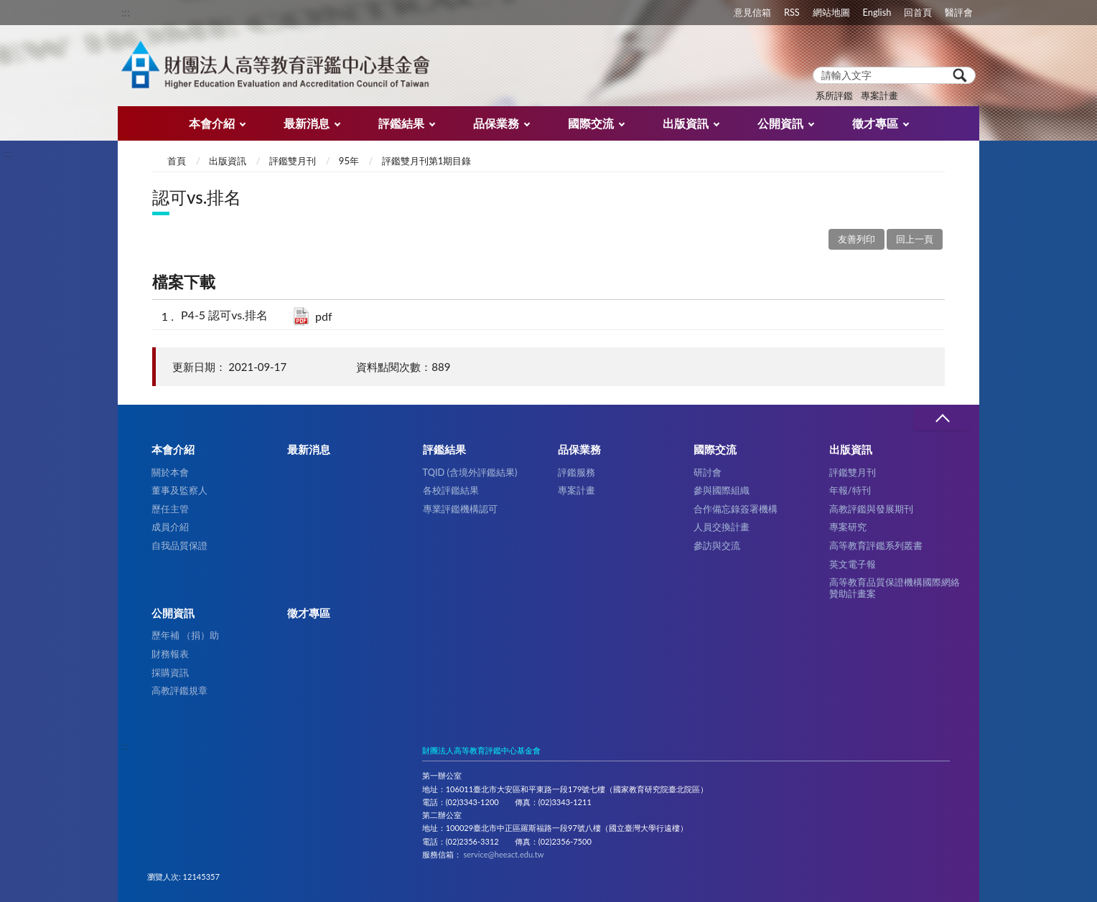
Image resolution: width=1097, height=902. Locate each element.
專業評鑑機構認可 (460, 509)
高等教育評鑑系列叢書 (876, 545)
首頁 (176, 160)
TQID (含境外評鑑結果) (470, 472)
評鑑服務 (576, 472)
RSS (792, 12)
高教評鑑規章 (179, 690)
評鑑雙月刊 (292, 160)
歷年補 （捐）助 (185, 635)
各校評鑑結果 (451, 490)
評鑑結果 (401, 123)
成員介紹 (170, 526)
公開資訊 (780, 123)
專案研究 (848, 526)
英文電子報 (852, 564)
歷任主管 (170, 509)
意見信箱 (752, 12)
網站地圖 (831, 12)
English (877, 12)
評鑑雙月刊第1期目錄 (427, 160)
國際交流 (591, 123)
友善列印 (856, 239)
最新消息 (307, 123)
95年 (349, 160)
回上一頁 (914, 239)
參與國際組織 (722, 490)
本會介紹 (212, 123)
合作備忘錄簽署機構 (736, 509)
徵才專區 (875, 123)
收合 (942, 419)
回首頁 (918, 12)
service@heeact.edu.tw (503, 854)
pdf (323, 316)
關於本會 (170, 472)
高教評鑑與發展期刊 (871, 509)
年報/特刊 (850, 490)
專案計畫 (879, 95)
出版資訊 (686, 123)
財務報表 (170, 653)
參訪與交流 (717, 545)
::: (125, 12)
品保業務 (496, 123)
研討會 (708, 472)
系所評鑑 (834, 95)
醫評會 (959, 12)
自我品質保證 (179, 545)
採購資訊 (170, 672)
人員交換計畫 (722, 526)
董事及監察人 (179, 490)
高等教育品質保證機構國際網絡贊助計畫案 (894, 587)
